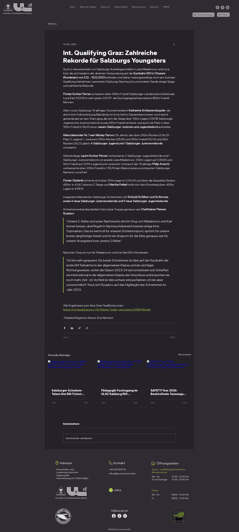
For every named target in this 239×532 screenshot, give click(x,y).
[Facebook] (222, 7)
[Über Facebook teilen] (64, 328)
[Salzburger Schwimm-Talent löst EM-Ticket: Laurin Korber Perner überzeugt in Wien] (70, 372)
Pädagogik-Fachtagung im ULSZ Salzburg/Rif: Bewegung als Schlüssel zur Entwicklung (119, 392)
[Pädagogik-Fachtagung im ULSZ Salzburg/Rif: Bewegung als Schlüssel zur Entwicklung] (120, 372)
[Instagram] (217, 7)
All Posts (52, 23)
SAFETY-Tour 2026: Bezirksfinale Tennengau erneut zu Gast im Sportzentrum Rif (168, 392)
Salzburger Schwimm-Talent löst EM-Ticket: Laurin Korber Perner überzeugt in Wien (67, 392)
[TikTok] (227, 7)
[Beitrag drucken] (87, 328)
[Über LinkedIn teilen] (72, 328)
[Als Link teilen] (79, 328)
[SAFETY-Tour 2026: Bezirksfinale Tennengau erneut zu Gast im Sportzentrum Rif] (169, 372)
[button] (105, 7)
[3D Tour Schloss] (203, 15)
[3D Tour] (223, 15)
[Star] (111, 490)
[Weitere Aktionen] (174, 44)
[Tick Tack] (119, 516)
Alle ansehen (184, 354)
